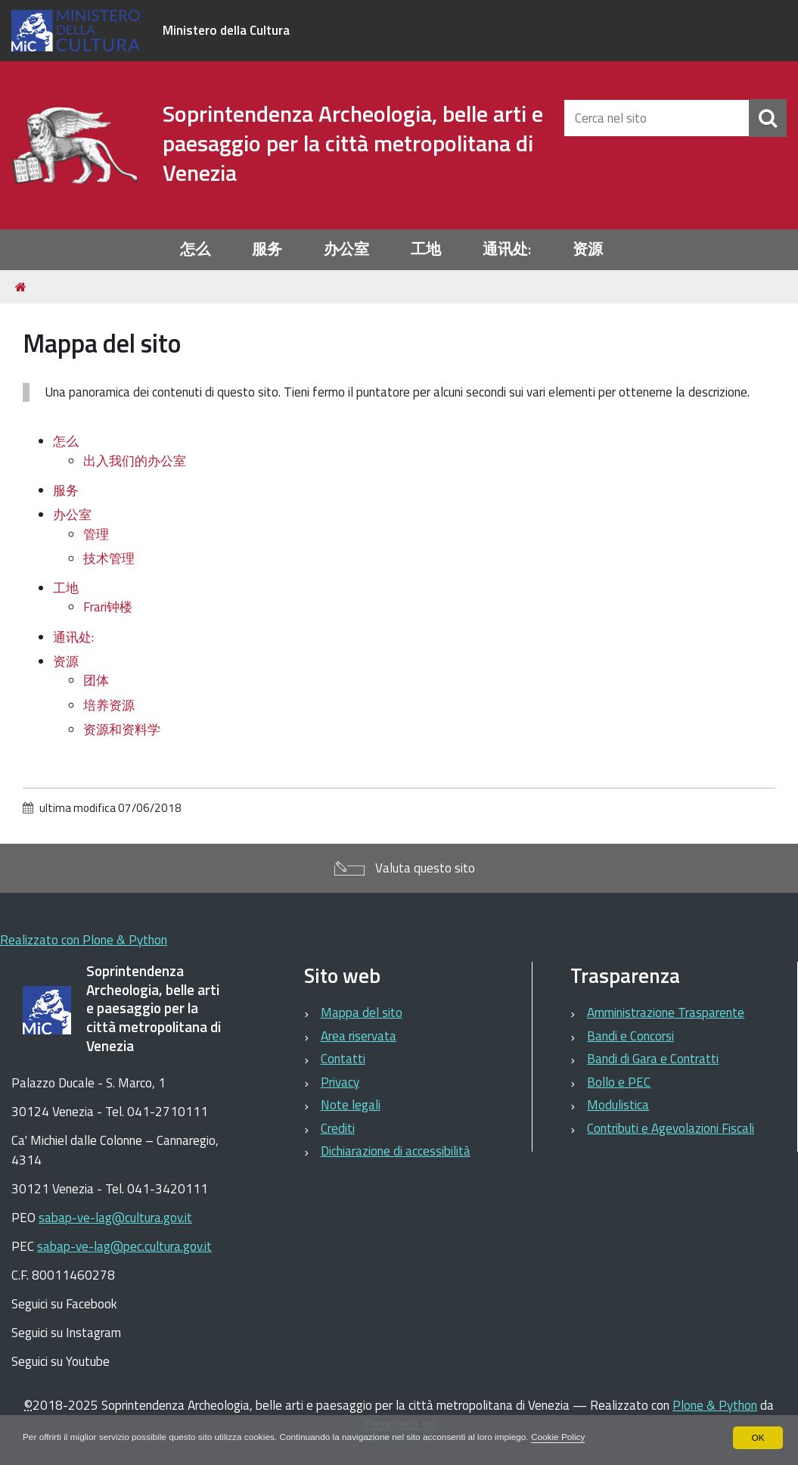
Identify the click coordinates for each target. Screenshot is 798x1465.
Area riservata (358, 1036)
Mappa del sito (361, 1012)
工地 (426, 249)
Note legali (350, 1105)
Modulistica (618, 1105)
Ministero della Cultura (226, 30)
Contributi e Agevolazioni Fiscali (670, 1128)
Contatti (343, 1058)
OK (757, 1437)
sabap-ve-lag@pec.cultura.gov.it (124, 1246)
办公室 (346, 249)
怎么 (195, 249)
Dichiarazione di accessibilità (395, 1151)
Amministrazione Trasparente (665, 1012)
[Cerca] (768, 118)
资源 (588, 249)
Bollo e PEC (619, 1082)
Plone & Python (714, 1405)
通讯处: (507, 249)
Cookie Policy (567, 1437)
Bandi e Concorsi (630, 1036)
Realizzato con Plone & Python (83, 940)
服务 (267, 249)
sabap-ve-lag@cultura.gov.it (115, 1217)
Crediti (338, 1128)
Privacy (340, 1082)
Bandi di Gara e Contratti (653, 1058)
